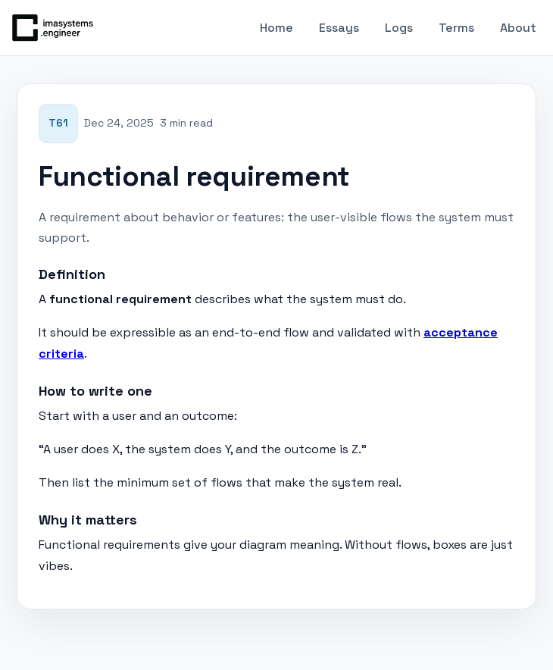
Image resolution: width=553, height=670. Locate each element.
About (518, 28)
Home (276, 28)
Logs (399, 28)
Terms (456, 28)
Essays (339, 28)
